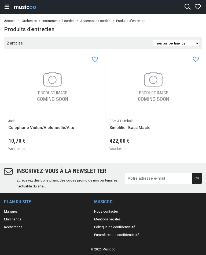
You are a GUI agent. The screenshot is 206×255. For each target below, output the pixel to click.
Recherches (13, 227)
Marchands (12, 219)
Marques (11, 211)
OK (197, 178)
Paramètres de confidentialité (116, 235)
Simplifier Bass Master (130, 127)
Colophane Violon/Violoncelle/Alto (41, 127)
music (25, 7)
